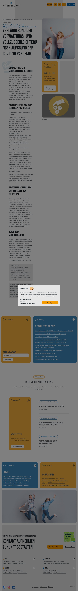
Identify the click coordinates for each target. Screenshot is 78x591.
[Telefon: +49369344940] (47, 564)
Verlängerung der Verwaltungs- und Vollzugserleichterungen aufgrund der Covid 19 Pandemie (19, 26)
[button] (63, 5)
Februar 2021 (7, 22)
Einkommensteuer (14, 133)
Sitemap (50, 587)
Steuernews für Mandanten (22, 19)
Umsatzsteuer (13, 255)
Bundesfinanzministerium (19, 75)
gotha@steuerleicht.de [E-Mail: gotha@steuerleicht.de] (59, 573)
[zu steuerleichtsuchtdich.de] (49, 5)
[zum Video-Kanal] (55, 5)
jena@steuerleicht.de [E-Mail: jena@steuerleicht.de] (19, 563)
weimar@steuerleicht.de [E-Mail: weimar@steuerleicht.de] (20, 573)
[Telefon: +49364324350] (7, 573)
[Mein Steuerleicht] (59, 5)
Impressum (35, 587)
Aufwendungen (13, 164)
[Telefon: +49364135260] (7, 564)
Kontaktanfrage (17, 296)
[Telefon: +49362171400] (47, 573)
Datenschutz (43, 587)
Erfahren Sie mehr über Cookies (27, 303)
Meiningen (13, 290)
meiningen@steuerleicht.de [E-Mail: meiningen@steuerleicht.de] (61, 563)
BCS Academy (7, 19)
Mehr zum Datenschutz (25, 299)
